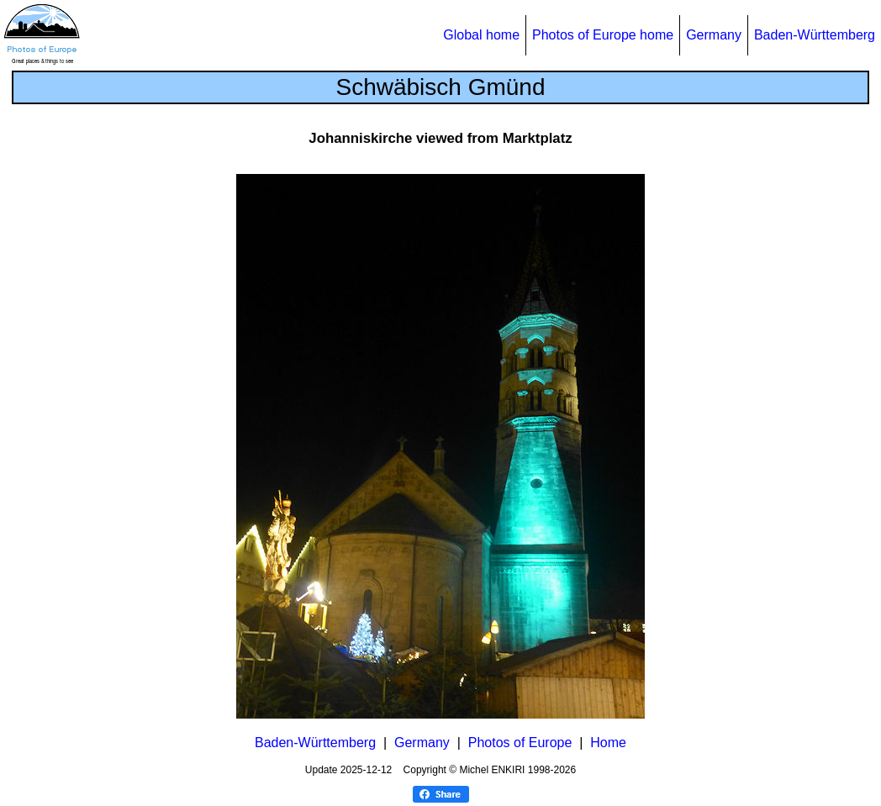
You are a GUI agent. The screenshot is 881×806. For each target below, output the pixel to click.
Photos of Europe (520, 742)
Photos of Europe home (602, 35)
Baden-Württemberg (814, 35)
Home (608, 742)
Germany (713, 35)
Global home (481, 35)
